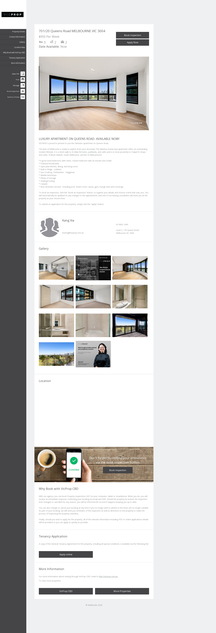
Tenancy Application (18, 58)
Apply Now (132, 42)
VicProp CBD (65, 591)
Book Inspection (132, 35)
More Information (19, 63)
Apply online (66, 554)
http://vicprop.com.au (108, 576)
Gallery (23, 42)
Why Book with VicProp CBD (15, 52)
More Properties (122, 591)
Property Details (19, 31)
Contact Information (18, 37)
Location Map (21, 47)
